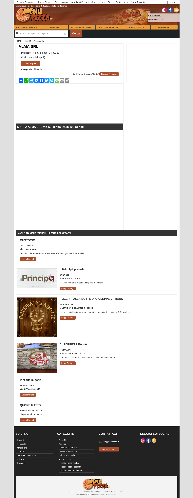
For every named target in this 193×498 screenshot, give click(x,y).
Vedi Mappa (30, 63)
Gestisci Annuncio (109, 74)
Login (173, 2)
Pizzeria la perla (30, 379)
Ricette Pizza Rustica (70, 463)
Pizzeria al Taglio (109, 27)
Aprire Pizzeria (138, 2)
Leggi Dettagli (28, 259)
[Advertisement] (151, 63)
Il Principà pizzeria (72, 269)
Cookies (21, 463)
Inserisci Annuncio (109, 449)
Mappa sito (22, 448)
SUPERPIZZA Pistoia (74, 344)
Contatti (20, 440)
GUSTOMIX (27, 240)
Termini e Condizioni (26, 455)
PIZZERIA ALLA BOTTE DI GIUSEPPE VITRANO (91, 298)
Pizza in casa (61, 2)
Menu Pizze (107, 2)
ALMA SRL (28, 46)
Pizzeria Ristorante (82, 27)
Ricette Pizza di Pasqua (71, 470)
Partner (20, 451)
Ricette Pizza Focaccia (70, 467)
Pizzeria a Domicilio (27, 27)
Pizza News (164, 27)
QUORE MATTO (30, 405)
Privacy (20, 459)
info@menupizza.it (156, 19)
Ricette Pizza (136, 27)
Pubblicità (21, 444)
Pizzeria (54, 27)
